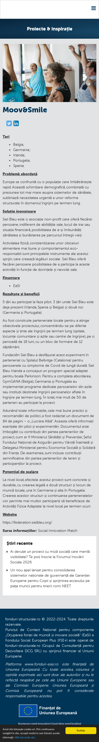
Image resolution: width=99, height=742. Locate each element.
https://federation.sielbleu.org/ (27, 522)
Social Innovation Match (57, 531)
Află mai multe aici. (25, 737)
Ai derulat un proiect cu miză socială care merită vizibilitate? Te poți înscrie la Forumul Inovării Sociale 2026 (50, 557)
